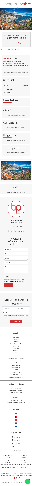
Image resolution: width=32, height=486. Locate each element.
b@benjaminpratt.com (17, 231)
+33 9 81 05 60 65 (16, 372)
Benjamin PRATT (16, 220)
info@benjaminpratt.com (16, 377)
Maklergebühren (8, 475)
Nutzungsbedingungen (21, 483)
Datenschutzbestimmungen (13, 279)
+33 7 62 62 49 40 (17, 226)
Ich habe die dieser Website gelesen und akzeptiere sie (15, 279)
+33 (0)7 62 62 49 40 (16, 375)
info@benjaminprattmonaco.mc (16, 402)
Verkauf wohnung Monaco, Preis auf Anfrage (14, 49)
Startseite (3, 49)
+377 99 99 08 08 (16, 398)
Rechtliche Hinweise (26, 473)
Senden (8, 284)
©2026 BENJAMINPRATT (9, 473)
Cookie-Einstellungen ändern (23, 475)
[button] (27, 481)
